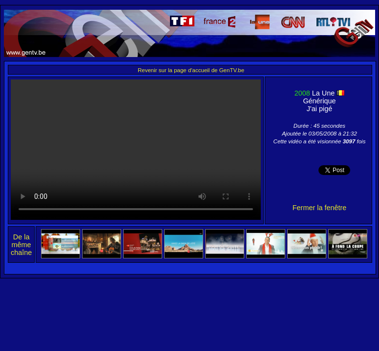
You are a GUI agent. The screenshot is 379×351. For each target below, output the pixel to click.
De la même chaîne (21, 244)
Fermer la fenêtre (319, 208)
